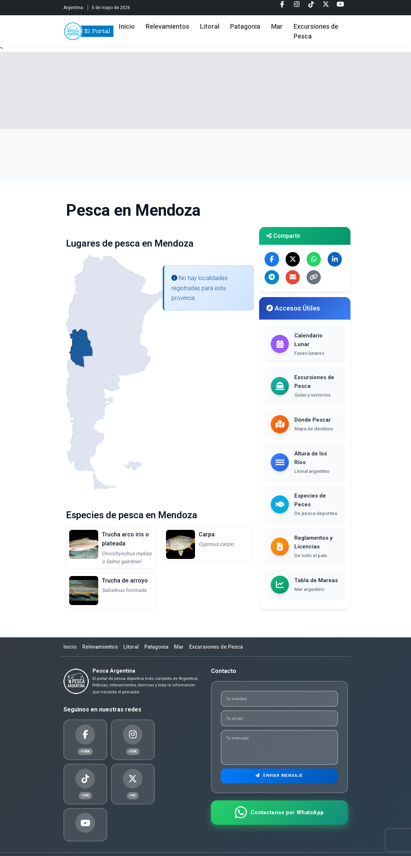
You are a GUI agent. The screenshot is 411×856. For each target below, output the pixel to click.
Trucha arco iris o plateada (125, 539)
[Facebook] (282, 7)
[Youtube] (340, 7)
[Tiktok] (311, 7)
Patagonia (261, 26)
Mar (293, 26)
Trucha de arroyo (125, 580)
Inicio (143, 26)
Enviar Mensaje (279, 779)
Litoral (226, 26)
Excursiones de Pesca (328, 31)
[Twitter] (326, 7)
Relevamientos (184, 26)
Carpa (207, 534)
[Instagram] (297, 7)
